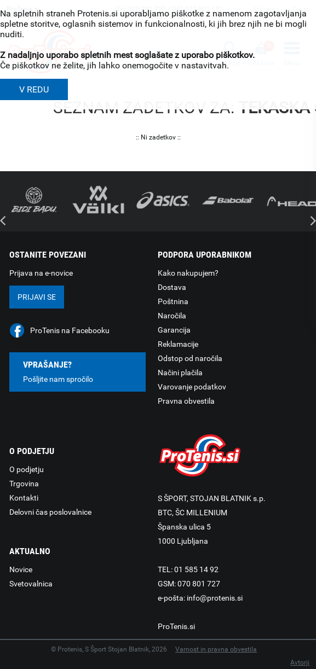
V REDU (34, 89)
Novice (20, 569)
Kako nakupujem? (188, 273)
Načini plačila (180, 372)
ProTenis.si (176, 626)
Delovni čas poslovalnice (50, 512)
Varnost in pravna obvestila (216, 649)
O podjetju (26, 469)
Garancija (174, 329)
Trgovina (24, 483)
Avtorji (299, 662)
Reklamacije (178, 344)
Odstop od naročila (190, 358)
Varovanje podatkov (192, 386)
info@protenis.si (215, 598)
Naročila (172, 315)
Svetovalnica (31, 583)
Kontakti (23, 497)
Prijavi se (37, 297)
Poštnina (173, 301)
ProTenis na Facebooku (70, 330)
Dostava (172, 287)
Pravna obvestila (186, 401)
